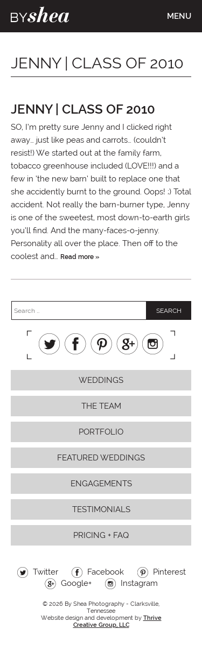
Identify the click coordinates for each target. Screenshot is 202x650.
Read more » (79, 257)
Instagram (153, 343)
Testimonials (101, 509)
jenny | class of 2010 (83, 109)
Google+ (127, 343)
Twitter (49, 343)
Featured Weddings (101, 458)
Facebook (75, 343)
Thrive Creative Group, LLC (117, 621)
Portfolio (101, 432)
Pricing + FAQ (101, 535)
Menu (179, 16)
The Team (101, 406)
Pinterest (101, 343)
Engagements (101, 483)
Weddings (101, 380)
